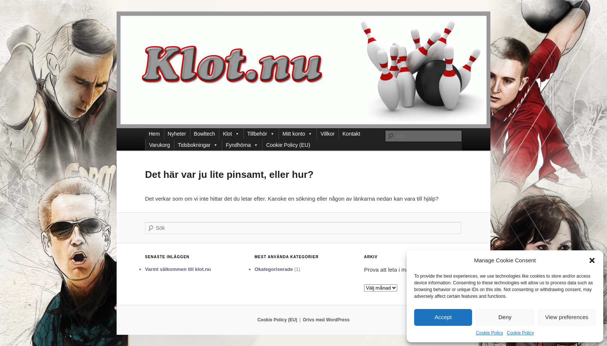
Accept (443, 317)
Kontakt (351, 134)
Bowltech (204, 134)
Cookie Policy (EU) (288, 145)
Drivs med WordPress (326, 319)
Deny (504, 317)
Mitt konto (298, 134)
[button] (592, 260)
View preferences (567, 317)
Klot (231, 134)
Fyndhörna (242, 145)
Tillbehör (261, 134)
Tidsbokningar (198, 145)
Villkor (327, 134)
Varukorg (159, 145)
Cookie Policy (489, 333)
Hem (154, 134)
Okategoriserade (274, 269)
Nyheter (177, 134)
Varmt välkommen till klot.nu (178, 269)
